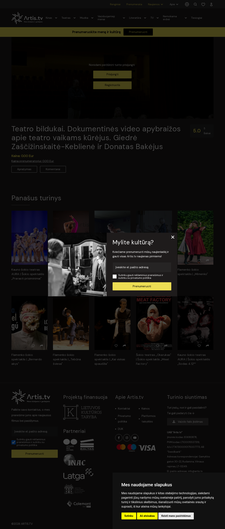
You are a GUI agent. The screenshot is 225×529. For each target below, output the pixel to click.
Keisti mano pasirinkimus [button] (176, 515)
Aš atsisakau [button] (147, 515)
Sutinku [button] (128, 515)
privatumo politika (141, 277)
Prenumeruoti (142, 286)
